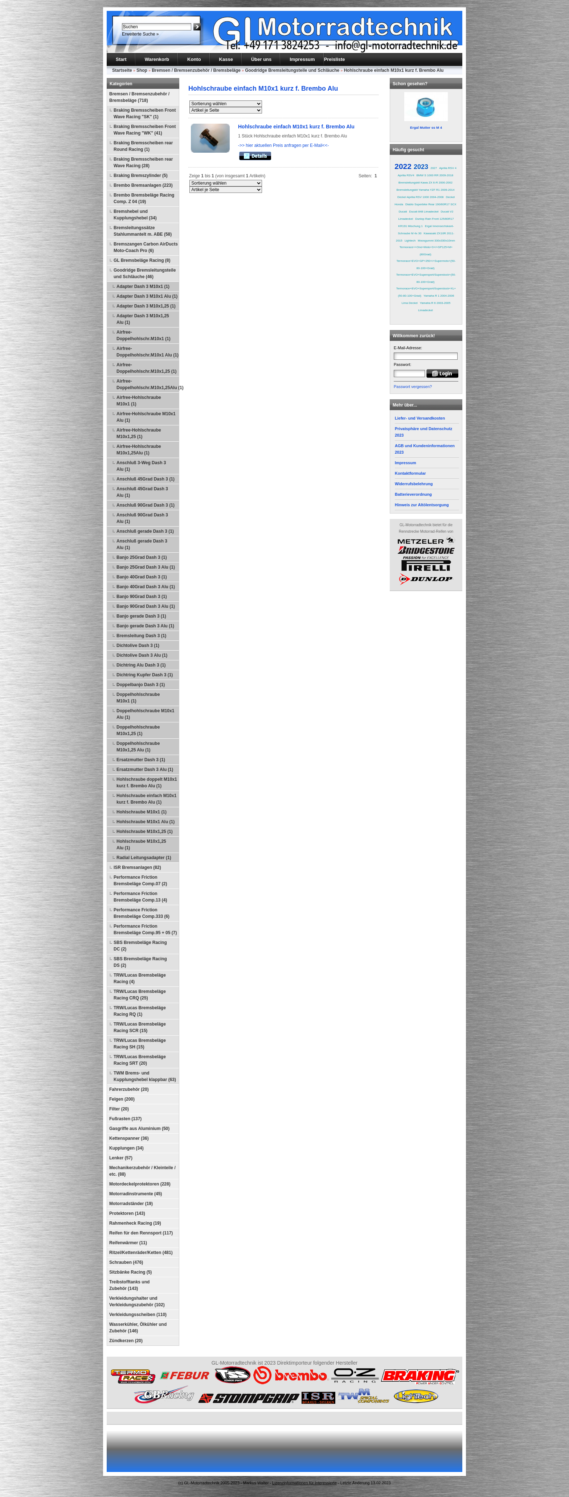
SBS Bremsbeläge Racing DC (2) (140, 946)
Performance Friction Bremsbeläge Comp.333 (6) (141, 913)
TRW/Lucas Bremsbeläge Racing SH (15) (140, 1043)
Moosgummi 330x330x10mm (436, 240)
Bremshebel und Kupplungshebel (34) (135, 214)
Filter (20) (119, 1109)
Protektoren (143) (127, 1213)
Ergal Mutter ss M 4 (426, 127)
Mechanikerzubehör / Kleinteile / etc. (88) (142, 1171)
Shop (141, 70)
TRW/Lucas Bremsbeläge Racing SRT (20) (140, 1060)
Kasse (226, 59)
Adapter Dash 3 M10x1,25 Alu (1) (142, 319)
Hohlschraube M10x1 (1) (141, 812)
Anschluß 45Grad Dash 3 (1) (145, 479)
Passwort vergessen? (413, 386)
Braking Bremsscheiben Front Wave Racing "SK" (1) (145, 113)
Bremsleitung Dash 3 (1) (141, 635)
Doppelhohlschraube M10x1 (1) (138, 698)
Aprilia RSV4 (406, 175)
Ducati (403, 211)
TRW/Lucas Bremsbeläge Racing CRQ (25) (140, 995)
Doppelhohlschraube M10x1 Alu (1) (145, 714)
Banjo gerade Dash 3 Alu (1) (145, 625)
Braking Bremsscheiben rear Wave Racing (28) (143, 162)
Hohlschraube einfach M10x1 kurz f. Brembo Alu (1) (146, 799)
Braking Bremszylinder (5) (141, 175)
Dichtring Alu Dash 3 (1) (141, 665)
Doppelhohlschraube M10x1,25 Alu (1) (138, 746)
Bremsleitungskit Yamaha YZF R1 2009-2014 (425, 189)
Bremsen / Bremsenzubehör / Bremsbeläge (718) (139, 97)
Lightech (410, 240)
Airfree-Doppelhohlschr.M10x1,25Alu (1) (147, 384)
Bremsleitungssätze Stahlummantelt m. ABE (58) (143, 231)
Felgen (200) (122, 1099)
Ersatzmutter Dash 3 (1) (140, 759)
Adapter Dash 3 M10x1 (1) (142, 286)
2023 (421, 166)
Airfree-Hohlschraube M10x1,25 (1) (138, 433)
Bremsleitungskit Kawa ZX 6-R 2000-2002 (425, 182)
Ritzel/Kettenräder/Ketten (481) (141, 1252)
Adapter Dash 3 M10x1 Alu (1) (146, 296)
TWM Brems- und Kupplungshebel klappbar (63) (145, 1076)
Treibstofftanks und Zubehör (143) (129, 1285)
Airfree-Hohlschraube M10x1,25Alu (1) (138, 449)
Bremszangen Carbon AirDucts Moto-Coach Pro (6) (146, 247)
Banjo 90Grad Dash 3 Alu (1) (145, 606)
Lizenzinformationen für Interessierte (304, 1483)
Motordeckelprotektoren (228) (140, 1184)
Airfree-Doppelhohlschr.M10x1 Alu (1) (147, 352)
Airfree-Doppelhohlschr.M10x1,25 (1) (146, 368)
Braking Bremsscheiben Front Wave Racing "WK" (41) (145, 130)
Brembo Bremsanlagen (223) (143, 185)
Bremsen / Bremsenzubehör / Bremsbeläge (196, 70)
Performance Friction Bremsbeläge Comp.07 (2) (140, 880)
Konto (194, 59)
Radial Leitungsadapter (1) (143, 857)
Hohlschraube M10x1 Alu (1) (145, 821)
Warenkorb (157, 59)
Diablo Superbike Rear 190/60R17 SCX (431, 204)
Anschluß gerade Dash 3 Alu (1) (141, 544)
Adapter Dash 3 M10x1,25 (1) (146, 306)
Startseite (122, 70)
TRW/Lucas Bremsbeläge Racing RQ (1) (140, 1011)
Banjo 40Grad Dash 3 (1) (141, 577)
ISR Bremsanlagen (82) (137, 867)
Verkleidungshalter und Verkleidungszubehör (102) (137, 1301)
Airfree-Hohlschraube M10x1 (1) (138, 401)
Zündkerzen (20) (126, 1340)
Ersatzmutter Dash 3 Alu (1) (144, 769)
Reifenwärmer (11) (128, 1242)
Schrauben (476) (126, 1262)
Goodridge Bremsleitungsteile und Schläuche (292, 70)
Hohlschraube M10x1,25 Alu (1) (141, 844)
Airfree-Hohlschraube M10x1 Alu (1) (146, 417)
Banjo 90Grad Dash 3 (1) (141, 596)
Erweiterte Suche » (140, 34)
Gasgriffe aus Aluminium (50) (139, 1128)
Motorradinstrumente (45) (135, 1193)
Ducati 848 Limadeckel (424, 211)
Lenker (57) (120, 1157)
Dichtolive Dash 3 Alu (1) (141, 655)
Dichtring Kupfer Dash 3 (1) (144, 674)
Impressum (302, 59)
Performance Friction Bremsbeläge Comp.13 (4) (140, 897)
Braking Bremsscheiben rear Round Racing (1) (143, 146)
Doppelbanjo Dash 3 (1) (140, 684)
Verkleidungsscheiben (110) (138, 1314)
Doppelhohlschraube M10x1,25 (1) (138, 730)
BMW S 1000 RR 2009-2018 (435, 175)
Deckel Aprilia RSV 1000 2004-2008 (420, 197)
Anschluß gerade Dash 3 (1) (145, 531)
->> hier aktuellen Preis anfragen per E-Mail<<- (283, 145)
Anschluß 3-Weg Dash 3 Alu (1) (141, 466)
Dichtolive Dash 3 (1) (137, 645)
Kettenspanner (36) (129, 1138)
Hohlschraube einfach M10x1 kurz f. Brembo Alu (393, 70)
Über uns (261, 59)
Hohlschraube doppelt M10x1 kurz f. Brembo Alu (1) (146, 782)
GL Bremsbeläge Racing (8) (142, 260)
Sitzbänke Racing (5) (130, 1272)
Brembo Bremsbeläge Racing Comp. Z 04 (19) (144, 198)
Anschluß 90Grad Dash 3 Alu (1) (142, 518)
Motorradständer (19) (131, 1203)
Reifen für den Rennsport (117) (141, 1233)
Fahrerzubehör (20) (129, 1089)
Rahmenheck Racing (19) (135, 1223)
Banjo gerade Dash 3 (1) (141, 616)
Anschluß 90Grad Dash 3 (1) (145, 505)
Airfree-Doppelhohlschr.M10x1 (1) (143, 335)
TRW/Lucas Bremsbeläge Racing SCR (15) (140, 1027)
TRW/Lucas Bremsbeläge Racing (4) (140, 978)
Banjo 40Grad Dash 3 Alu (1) (145, 586)
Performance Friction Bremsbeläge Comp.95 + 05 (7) (145, 929)
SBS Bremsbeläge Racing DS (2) (140, 962)
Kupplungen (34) (126, 1148)
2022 (403, 166)
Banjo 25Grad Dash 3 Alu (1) (145, 567)
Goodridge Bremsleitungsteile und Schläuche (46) (145, 273)
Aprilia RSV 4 (448, 168)
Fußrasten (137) (125, 1118)
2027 (433, 168)
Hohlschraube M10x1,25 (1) (144, 831)
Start (121, 59)
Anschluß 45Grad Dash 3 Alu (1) (142, 492)
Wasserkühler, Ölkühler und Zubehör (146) (138, 1327)
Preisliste (334, 59)
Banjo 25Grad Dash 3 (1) (141, 557)
